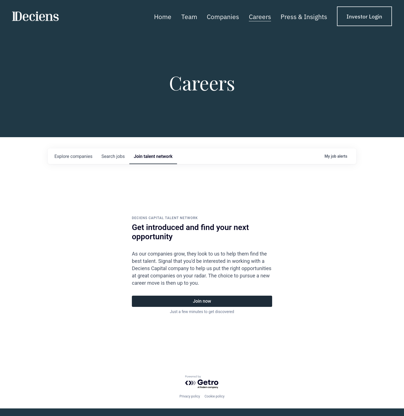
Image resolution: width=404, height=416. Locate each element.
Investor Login (364, 16)
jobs (113, 156)
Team (189, 16)
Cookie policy (214, 396)
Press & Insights (304, 16)
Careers (260, 16)
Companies (223, 16)
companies (73, 156)
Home (162, 16)
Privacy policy (190, 396)
